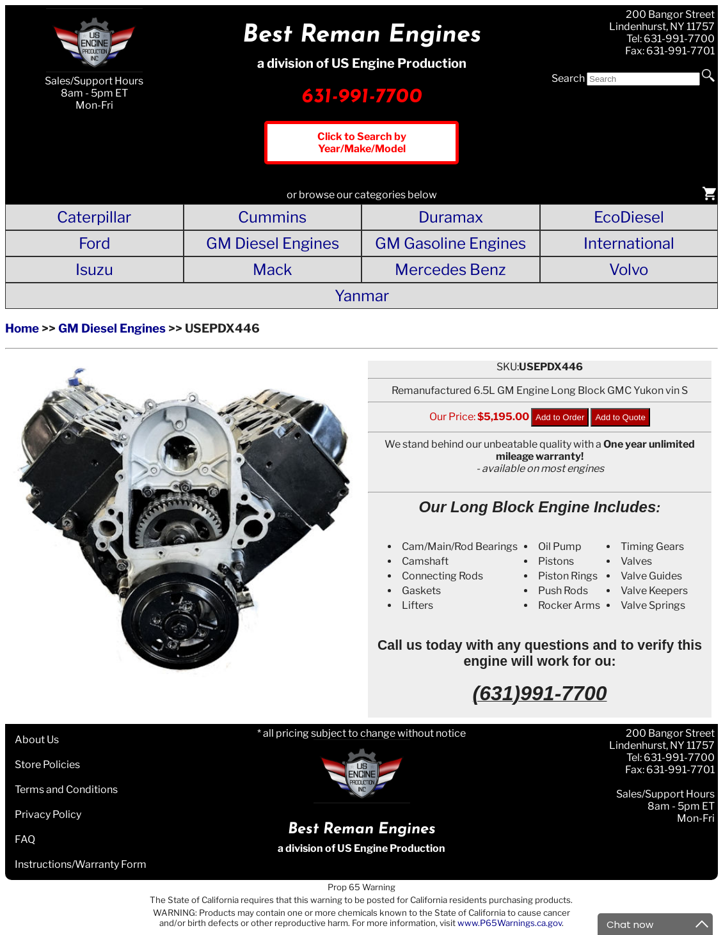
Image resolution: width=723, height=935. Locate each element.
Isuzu (94, 269)
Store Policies (47, 764)
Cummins (272, 217)
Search (568, 78)
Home (22, 328)
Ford (94, 243)
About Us (37, 740)
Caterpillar (94, 217)
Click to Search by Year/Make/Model (361, 142)
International (629, 243)
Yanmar (362, 296)
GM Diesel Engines (272, 243)
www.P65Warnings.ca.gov (509, 923)
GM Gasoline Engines (450, 243)
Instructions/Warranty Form (81, 864)
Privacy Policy (48, 814)
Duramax (450, 217)
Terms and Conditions (66, 789)
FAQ (25, 839)
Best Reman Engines (361, 35)
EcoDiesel (629, 217)
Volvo (628, 269)
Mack (272, 269)
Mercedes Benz (450, 269)
